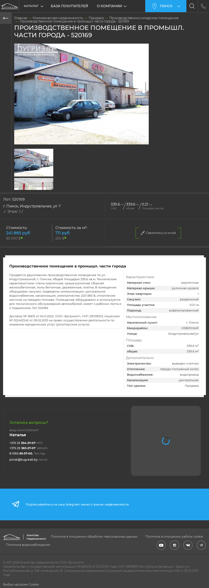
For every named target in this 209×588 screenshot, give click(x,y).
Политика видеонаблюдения (28, 545)
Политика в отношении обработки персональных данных (94, 536)
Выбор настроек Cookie (21, 584)
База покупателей (69, 6)
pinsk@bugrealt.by (28, 459)
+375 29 (28, 448)
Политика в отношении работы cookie (174, 536)
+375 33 (26, 443)
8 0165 (27, 453)
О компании (109, 6)
